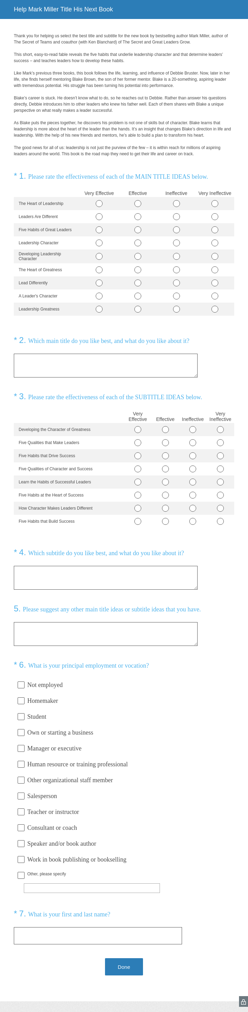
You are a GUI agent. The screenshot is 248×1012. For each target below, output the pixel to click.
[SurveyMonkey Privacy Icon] (243, 1001)
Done (124, 967)
